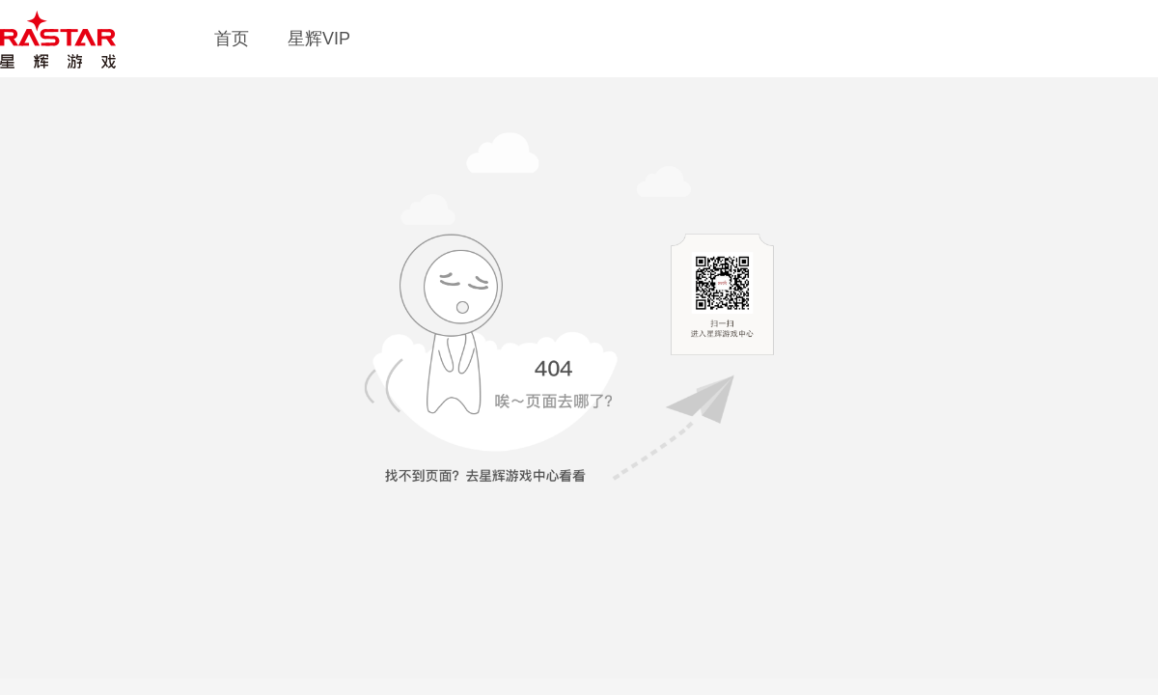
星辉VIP (319, 38)
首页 (231, 38)
